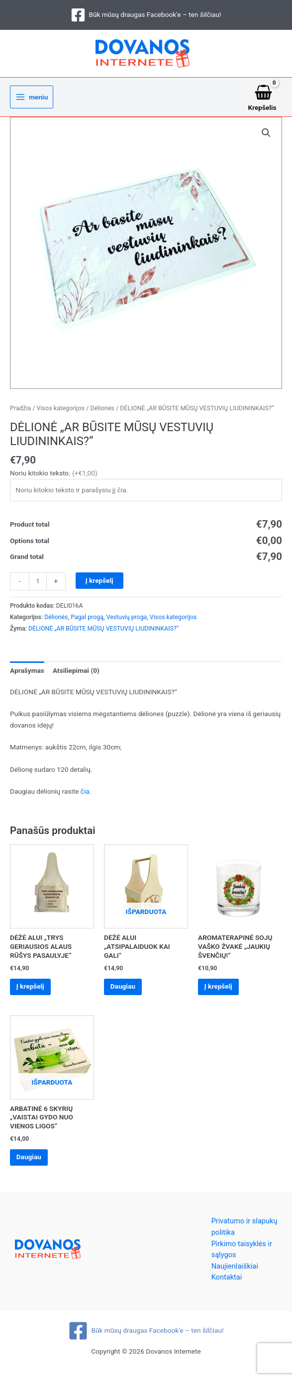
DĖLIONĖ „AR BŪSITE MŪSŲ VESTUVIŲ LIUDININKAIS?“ (103, 632)
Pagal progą (87, 620)
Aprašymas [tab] (27, 674)
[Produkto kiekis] (38, 585)
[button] (266, 136)
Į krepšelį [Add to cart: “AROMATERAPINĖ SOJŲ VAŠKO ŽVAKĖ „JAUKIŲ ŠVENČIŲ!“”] (222, 991)
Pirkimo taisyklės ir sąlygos (241, 1257)
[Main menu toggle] (31, 100)
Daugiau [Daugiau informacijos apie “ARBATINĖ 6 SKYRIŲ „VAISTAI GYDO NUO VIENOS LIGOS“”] (32, 1164)
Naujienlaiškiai (234, 1274)
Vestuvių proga (126, 620)
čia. (86, 795)
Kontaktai (226, 1285)
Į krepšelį (99, 584)
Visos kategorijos (60, 411)
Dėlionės (102, 411)
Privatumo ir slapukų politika (244, 1235)
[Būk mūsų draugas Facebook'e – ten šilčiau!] (146, 14)
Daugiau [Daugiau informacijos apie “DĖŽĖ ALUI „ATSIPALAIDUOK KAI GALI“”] (126, 991)
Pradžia (20, 411)
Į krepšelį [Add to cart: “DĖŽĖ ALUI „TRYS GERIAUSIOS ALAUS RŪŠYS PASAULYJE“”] (34, 991)
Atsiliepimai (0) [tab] (76, 674)
